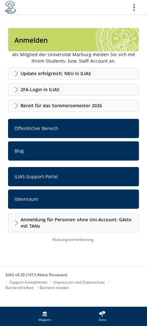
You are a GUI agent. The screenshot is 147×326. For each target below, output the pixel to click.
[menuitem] (45, 316)
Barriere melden (54, 287)
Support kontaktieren (28, 282)
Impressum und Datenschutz (79, 282)
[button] (73, 73)
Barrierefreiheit (19, 287)
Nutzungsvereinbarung (73, 239)
